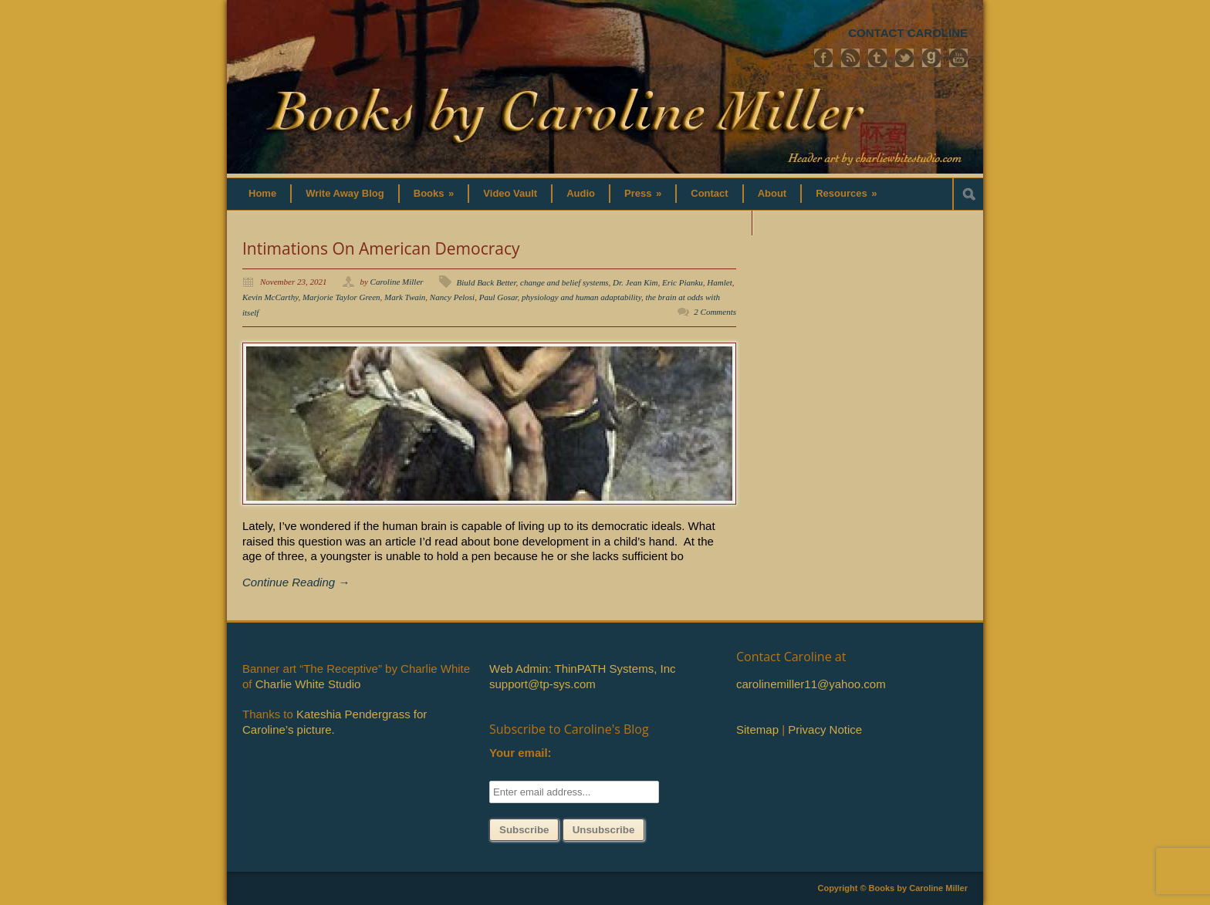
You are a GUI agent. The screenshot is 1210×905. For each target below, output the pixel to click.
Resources (846, 193)
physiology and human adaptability (581, 297)
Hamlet (719, 282)
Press (642, 193)
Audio (580, 193)
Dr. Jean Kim (635, 282)
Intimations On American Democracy (381, 248)
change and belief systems (564, 282)
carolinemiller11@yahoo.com (811, 684)
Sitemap (757, 729)
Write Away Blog (345, 193)
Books (434, 193)
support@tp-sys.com (542, 684)
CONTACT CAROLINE (908, 32)
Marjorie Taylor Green (341, 297)
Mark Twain (404, 297)
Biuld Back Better (486, 282)
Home (262, 193)
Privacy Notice (825, 729)
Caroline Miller (397, 281)
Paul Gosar (498, 297)
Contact (709, 193)
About (772, 193)
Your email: (520, 752)
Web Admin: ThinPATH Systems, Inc (582, 668)
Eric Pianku (682, 282)
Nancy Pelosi (452, 297)
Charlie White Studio (308, 684)
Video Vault (510, 193)
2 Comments (715, 311)
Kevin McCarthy (270, 297)
